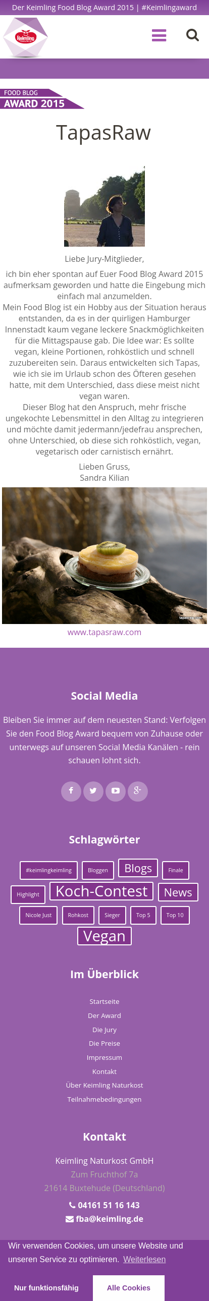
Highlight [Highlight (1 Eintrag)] (28, 894)
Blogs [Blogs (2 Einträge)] (138, 868)
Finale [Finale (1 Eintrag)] (175, 870)
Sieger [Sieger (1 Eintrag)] (112, 915)
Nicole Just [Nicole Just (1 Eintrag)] (38, 915)
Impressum (104, 1057)
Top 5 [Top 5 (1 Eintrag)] (143, 915)
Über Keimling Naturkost (104, 1085)
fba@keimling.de (109, 1218)
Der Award (104, 1015)
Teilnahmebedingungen (105, 1099)
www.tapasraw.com (104, 632)
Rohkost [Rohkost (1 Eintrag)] (78, 915)
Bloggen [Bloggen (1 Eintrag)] (98, 870)
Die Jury (104, 1029)
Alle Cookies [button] (128, 1288)
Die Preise (104, 1043)
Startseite (104, 1001)
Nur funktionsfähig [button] (46, 1288)
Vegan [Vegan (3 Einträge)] (104, 936)
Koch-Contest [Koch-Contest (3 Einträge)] (102, 891)
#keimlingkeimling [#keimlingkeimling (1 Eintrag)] (49, 870)
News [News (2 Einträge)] (178, 892)
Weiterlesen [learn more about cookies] (144, 1259)
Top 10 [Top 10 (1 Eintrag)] (175, 915)
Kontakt (104, 1071)
